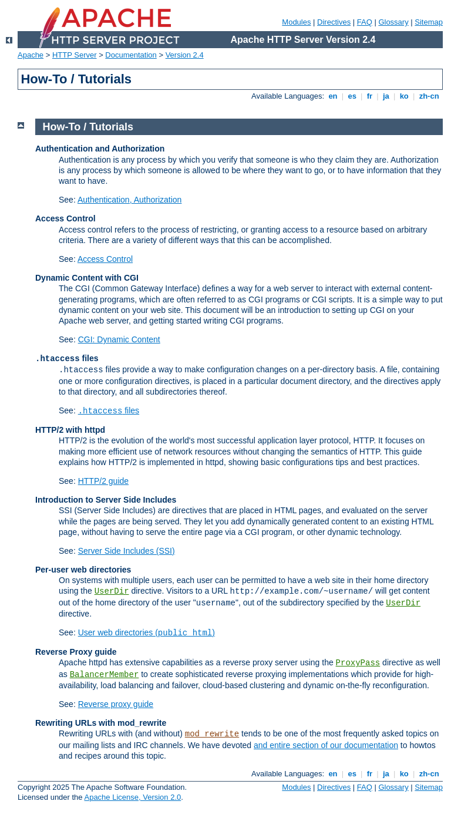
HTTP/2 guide (103, 481)
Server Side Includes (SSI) (126, 551)
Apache (30, 55)
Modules (296, 22)
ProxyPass (358, 663)
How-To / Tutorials (88, 127)
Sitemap (429, 22)
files (108, 410)
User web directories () (146, 632)
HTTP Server (74, 55)
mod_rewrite (212, 734)
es (352, 96)
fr (370, 96)
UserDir (112, 591)
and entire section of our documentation (326, 745)
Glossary (393, 22)
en (333, 96)
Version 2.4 (185, 55)
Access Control (105, 259)
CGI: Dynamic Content (119, 339)
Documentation (130, 55)
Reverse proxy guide (115, 704)
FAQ (364, 22)
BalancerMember (104, 674)
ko (404, 96)
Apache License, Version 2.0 (132, 797)
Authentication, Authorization (129, 199)
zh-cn (429, 96)
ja (386, 96)
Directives (334, 22)
